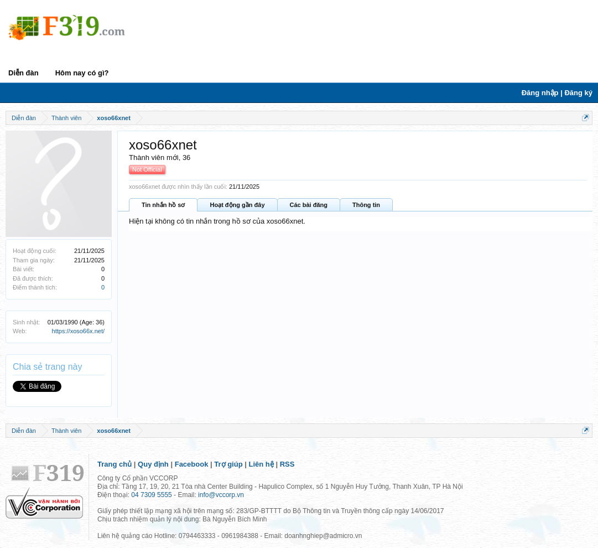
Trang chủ (114, 464)
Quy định (153, 464)
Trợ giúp (228, 464)
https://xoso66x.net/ (78, 331)
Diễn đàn (23, 73)
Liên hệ (261, 464)
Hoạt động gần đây (237, 204)
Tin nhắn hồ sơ (163, 204)
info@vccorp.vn (221, 495)
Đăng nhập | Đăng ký (557, 93)
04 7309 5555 (151, 495)
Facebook (192, 464)
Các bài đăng (308, 204)
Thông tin (366, 204)
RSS (287, 464)
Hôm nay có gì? (82, 73)
